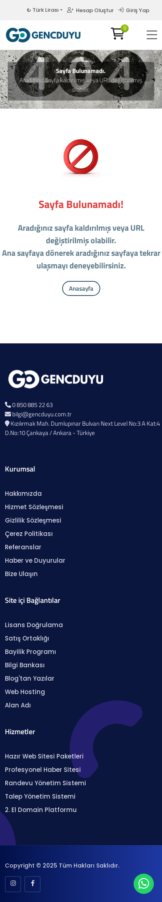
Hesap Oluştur (90, 10)
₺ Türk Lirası (42, 10)
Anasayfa (81, 288)
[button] (152, 35)
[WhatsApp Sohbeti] (143, 885)
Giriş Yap (133, 10)
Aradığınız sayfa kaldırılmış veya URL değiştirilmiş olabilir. (80, 84)
